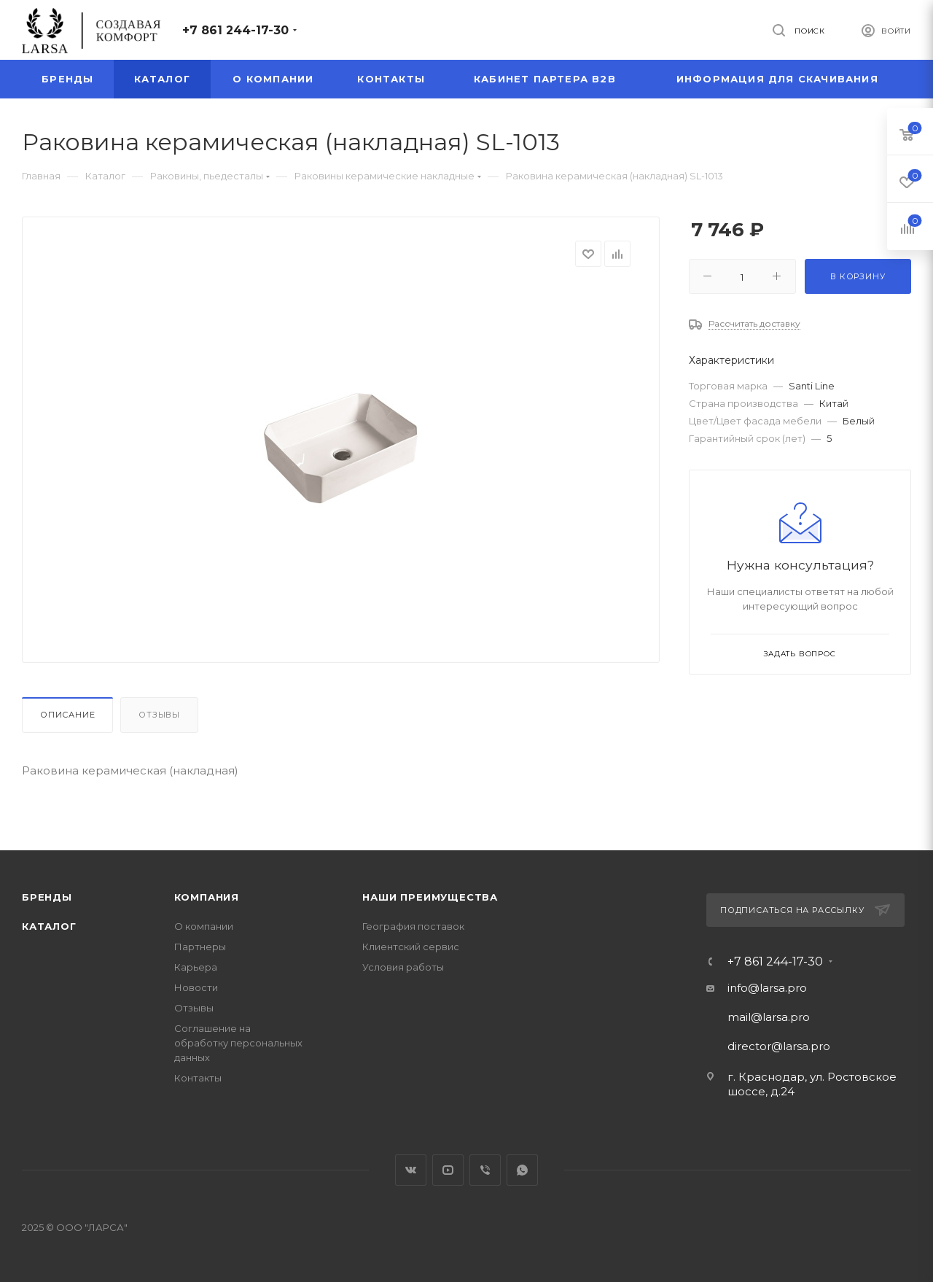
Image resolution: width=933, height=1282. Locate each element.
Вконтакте (410, 1170)
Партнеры (200, 946)
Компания (206, 897)
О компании (203, 926)
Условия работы (403, 967)
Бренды (47, 897)
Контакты (198, 1078)
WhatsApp (522, 1170)
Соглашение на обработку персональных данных (238, 1042)
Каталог (49, 926)
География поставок (413, 926)
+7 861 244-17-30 (235, 30)
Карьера (195, 967)
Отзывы (159, 715)
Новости (196, 987)
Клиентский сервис (410, 946)
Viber (485, 1170)
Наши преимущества (430, 897)
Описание (67, 715)
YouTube (448, 1170)
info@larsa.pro (767, 988)
